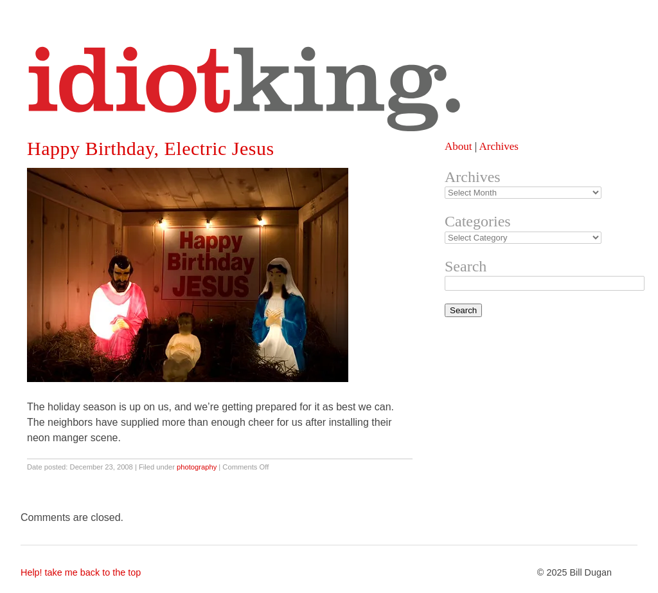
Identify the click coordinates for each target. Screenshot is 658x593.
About (458, 146)
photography (197, 467)
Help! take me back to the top (81, 572)
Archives (498, 146)
